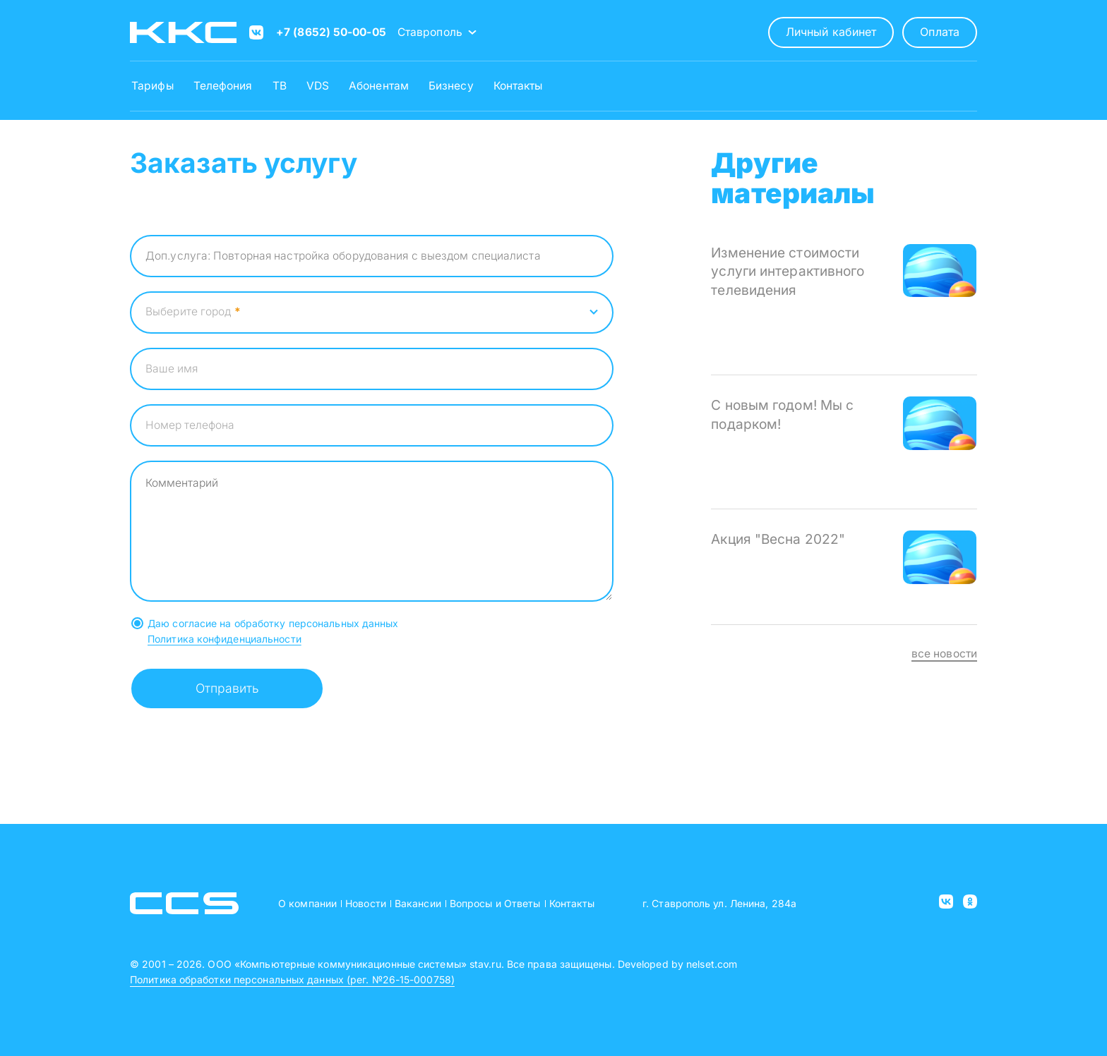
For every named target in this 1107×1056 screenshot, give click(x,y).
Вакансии (418, 903)
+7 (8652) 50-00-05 (331, 32)
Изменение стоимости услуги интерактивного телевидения (787, 271)
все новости (944, 653)
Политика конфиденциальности (224, 639)
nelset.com (711, 964)
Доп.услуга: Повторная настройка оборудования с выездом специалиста (343, 255)
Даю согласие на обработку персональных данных (273, 623)
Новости (365, 903)
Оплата (939, 32)
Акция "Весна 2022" (778, 539)
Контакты (572, 903)
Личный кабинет (831, 32)
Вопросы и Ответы (495, 903)
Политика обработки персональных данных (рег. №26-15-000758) (292, 979)
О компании (307, 903)
